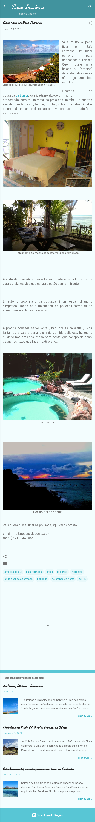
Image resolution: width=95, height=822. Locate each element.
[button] (90, 23)
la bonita (62, 571)
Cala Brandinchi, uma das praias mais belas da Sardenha (38, 769)
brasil (50, 571)
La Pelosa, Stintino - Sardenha (22, 686)
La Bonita (22, 95)
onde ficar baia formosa (18, 579)
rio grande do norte (63, 579)
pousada (42, 579)
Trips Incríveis (27, 7)
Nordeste (77, 571)
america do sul (13, 571)
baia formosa (34, 571)
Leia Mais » (85, 716)
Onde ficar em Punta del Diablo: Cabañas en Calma (35, 727)
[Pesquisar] (90, 7)
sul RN (82, 579)
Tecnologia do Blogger (47, 815)
